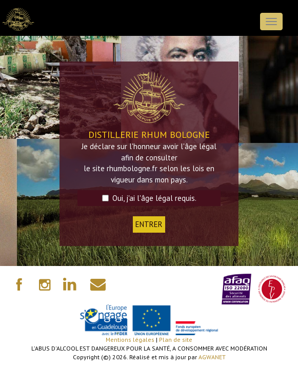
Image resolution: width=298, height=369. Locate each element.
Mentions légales (130, 339)
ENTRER (149, 224)
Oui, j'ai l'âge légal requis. (149, 198)
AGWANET (212, 357)
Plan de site (175, 339)
